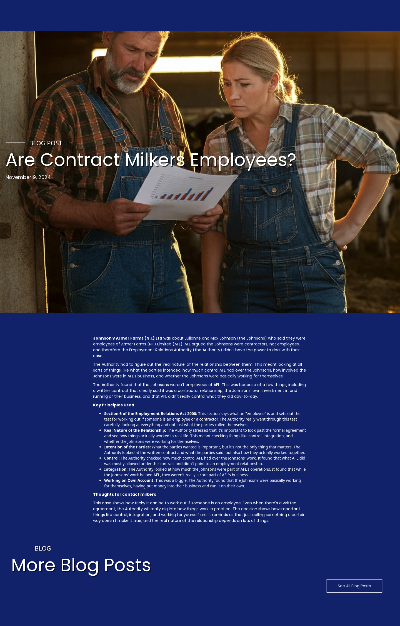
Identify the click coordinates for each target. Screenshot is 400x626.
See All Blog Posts (349, 586)
